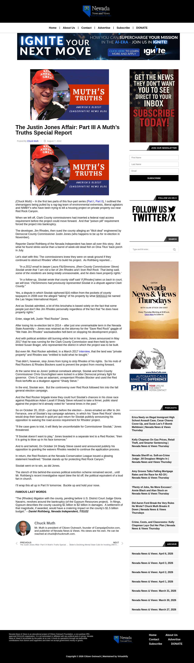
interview (84, 351)
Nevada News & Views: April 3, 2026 (152, 563)
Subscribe (123, 27)
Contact (86, 27)
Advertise (104, 27)
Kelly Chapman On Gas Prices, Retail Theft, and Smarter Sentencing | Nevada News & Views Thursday (153, 442)
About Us (69, 27)
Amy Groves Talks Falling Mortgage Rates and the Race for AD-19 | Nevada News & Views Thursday (152, 474)
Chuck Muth (33, 141)
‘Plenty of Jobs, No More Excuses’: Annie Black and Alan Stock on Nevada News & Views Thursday (152, 490)
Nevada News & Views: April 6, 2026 (152, 553)
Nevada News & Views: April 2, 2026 (152, 572)
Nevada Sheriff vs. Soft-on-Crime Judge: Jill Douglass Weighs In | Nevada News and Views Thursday (152, 458)
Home (53, 27)
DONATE (142, 27)
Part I (91, 201)
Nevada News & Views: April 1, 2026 (152, 581)
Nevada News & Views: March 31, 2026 (154, 591)
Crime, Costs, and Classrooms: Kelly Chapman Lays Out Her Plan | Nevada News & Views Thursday (153, 525)
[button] (95, 58)
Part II (99, 201)
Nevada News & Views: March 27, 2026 (154, 609)
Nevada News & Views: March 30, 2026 (154, 600)
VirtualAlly (122, 656)
